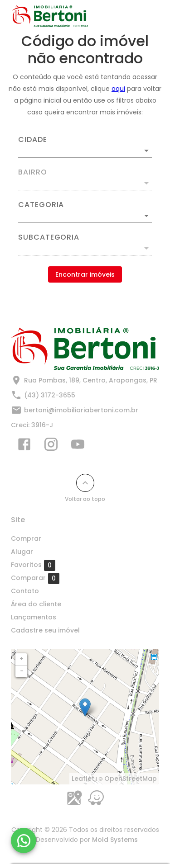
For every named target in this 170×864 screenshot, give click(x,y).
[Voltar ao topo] (85, 483)
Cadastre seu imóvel (45, 630)
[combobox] (85, 147)
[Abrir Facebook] (24, 446)
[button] (85, 215)
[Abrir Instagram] (51, 446)
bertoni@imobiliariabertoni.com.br (81, 410)
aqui (118, 88)
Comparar (35, 578)
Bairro (32, 172)
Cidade (32, 139)
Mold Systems (115, 839)
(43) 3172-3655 (49, 395)
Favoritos (33, 565)
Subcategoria (48, 237)
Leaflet (83, 778)
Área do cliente (36, 604)
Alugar (22, 551)
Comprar (26, 538)
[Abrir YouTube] (78, 446)
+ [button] (21, 658)
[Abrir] (146, 150)
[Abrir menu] (143, 16)
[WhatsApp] (23, 840)
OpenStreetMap (130, 778)
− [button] (22, 670)
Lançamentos (33, 617)
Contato (25, 590)
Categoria (41, 204)
